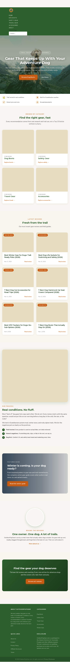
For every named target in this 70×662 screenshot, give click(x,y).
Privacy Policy (15, 646)
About (11, 28)
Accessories (13, 25)
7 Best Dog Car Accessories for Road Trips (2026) (17, 291)
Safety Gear (13, 20)
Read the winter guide (18, 484)
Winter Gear (40, 628)
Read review (28, 261)
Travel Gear (13, 23)
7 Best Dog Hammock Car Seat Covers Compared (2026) (51, 291)
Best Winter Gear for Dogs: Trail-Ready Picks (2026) (18, 256)
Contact (13, 642)
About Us (13, 639)
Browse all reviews (35, 582)
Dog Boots (13, 18)
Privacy (46, 659)
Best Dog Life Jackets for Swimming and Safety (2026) (50, 256)
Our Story (45, 77)
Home (11, 15)
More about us (34, 544)
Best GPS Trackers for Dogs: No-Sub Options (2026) (18, 326)
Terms (12, 652)
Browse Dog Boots (28, 77)
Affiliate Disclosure (16, 649)
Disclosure (52, 659)
